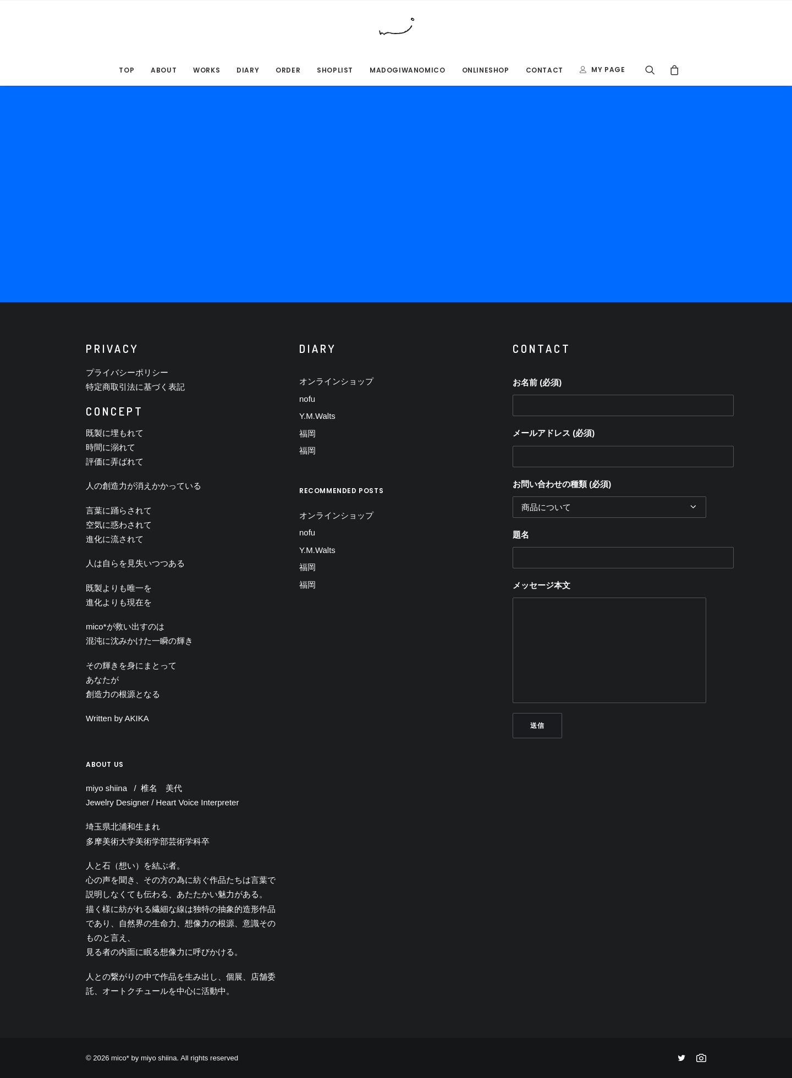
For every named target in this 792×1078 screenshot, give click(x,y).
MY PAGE (608, 69)
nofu (307, 398)
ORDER (288, 70)
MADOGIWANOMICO (407, 70)
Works (206, 70)
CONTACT (544, 70)
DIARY (248, 70)
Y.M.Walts (317, 416)
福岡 (307, 433)
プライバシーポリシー (127, 372)
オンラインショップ (336, 381)
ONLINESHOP (485, 70)
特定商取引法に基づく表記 (135, 386)
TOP (126, 70)
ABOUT (164, 70)
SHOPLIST (335, 70)
